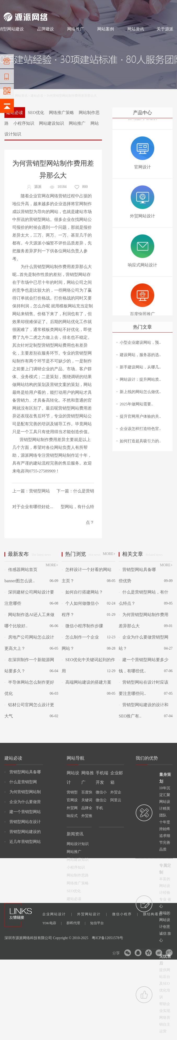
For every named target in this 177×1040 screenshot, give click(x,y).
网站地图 (167, 6)
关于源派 (165, 29)
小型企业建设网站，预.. (140, 342)
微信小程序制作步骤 (82, 626)
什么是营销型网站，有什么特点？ (77, 507)
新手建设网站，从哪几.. (140, 367)
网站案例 (105, 29)
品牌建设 (45, 29)
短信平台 (97, 923)
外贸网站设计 (92, 914)
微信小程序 (125, 914)
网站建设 (10, 6)
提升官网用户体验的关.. (140, 416)
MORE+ (51, 565)
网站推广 (77, 123)
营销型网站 (39, 219)
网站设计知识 (78, 844)
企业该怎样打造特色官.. (140, 429)
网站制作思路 (78, 875)
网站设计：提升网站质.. (140, 379)
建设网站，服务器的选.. (140, 355)
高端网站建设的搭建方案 (86, 682)
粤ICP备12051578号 (107, 938)
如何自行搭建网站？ (82, 592)
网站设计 (41, 6)
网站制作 (25, 6)
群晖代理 (75, 923)
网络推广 (58, 6)
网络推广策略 (61, 112)
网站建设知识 (51, 123)
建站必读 (37, 95)
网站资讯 (135, 29)
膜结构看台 (156, 914)
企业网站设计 (57, 914)
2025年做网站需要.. (136, 404)
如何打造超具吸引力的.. (140, 441)
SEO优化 (36, 112)
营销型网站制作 (47, 266)
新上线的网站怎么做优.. (140, 392)
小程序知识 (23, 123)
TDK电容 (52, 923)
